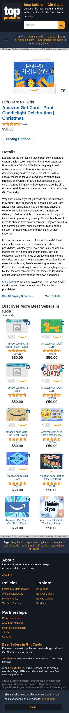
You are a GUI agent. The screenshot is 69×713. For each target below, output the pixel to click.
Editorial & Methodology (15, 588)
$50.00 (7, 129)
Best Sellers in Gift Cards (43, 5)
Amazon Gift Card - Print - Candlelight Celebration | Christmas (29, 113)
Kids (29, 102)
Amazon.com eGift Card (51, 345)
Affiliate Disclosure (12, 593)
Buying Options (18, 139)
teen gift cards (36, 36)
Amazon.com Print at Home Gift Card (52, 477)
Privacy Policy (10, 598)
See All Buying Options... (17, 296)
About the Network (12, 623)
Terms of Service (11, 603)
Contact (6, 636)
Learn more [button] (49, 698)
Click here (8, 281)
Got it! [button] (33, 707)
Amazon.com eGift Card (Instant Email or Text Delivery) (17, 345)
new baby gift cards (40, 43)
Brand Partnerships (13, 618)
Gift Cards (12, 102)
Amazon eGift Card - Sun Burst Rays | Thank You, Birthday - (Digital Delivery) (17, 433)
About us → (9, 575)
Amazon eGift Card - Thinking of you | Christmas (51, 522)
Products (41, 603)
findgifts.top (15, 668)
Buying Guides (44, 598)
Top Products (9, 658)
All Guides (42, 588)
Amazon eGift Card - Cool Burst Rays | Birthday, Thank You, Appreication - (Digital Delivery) (17, 522)
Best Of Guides (45, 593)
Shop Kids (8, 315)
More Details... (53, 296)
